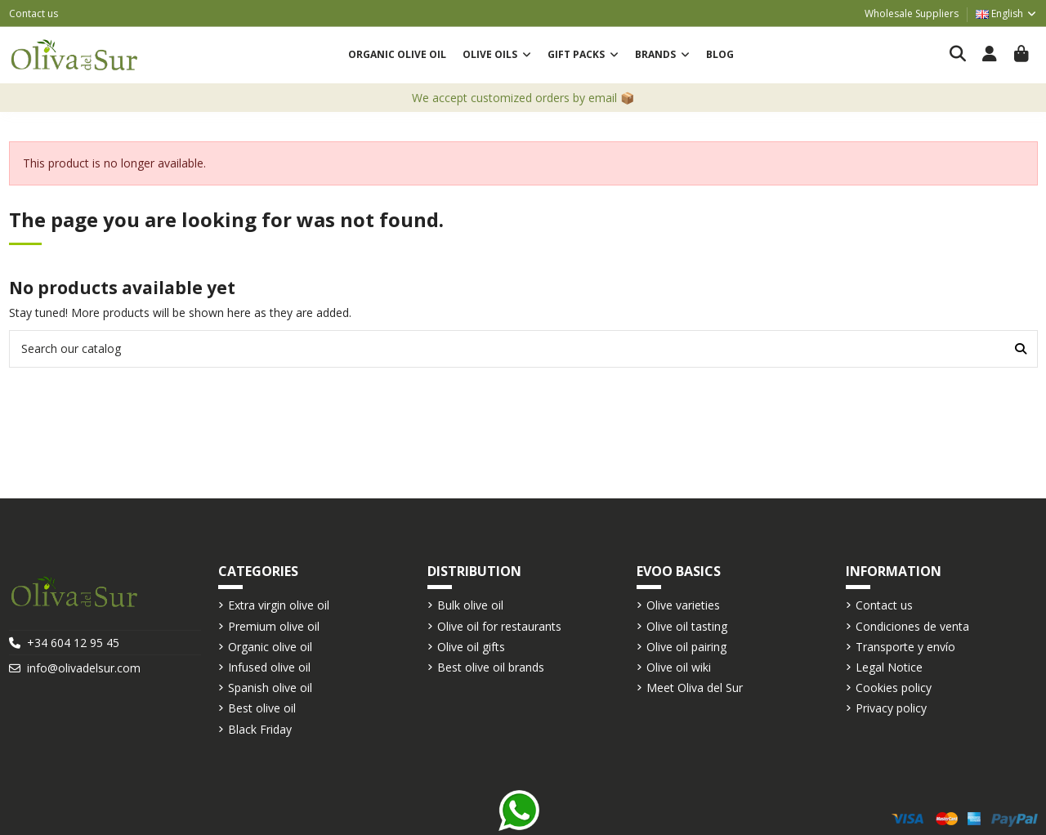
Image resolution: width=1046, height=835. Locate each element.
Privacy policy (891, 708)
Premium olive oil (274, 626)
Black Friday (260, 729)
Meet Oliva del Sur (694, 687)
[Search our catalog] (1021, 348)
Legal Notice (889, 667)
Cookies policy (894, 687)
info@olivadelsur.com (84, 668)
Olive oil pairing (686, 646)
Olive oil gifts (471, 646)
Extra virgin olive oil (278, 605)
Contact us (33, 13)
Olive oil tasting (686, 626)
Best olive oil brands (490, 667)
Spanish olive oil (270, 687)
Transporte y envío (905, 646)
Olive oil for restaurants (499, 626)
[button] (496, 55)
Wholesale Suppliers (912, 13)
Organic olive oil (270, 646)
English (1007, 13)
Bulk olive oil (470, 605)
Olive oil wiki (678, 667)
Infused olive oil (269, 667)
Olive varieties (683, 605)
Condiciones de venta (912, 626)
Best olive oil (262, 708)
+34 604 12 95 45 (73, 642)
